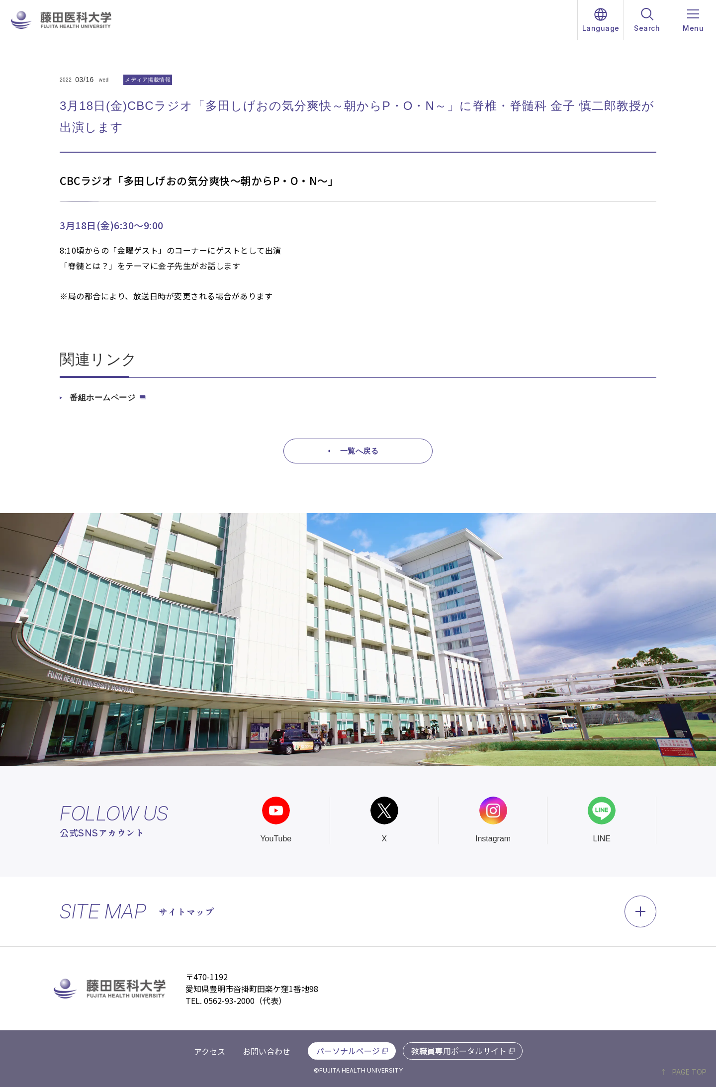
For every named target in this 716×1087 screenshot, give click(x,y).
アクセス (209, 1051)
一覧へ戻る (359, 451)
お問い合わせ (266, 1051)
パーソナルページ (348, 1051)
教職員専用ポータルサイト (459, 1051)
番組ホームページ (102, 397)
